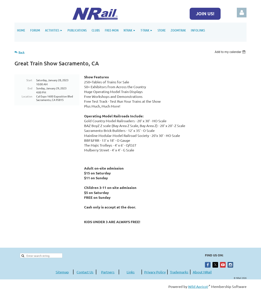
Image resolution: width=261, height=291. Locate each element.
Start (29, 80)
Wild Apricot (198, 286)
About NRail (202, 272)
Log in (241, 12)
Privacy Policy (155, 272)
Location (27, 96)
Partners (107, 272)
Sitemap (62, 272)
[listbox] (230, 51)
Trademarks (179, 272)
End (30, 88)
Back (22, 52)
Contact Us (85, 272)
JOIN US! (205, 13)
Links (131, 272)
